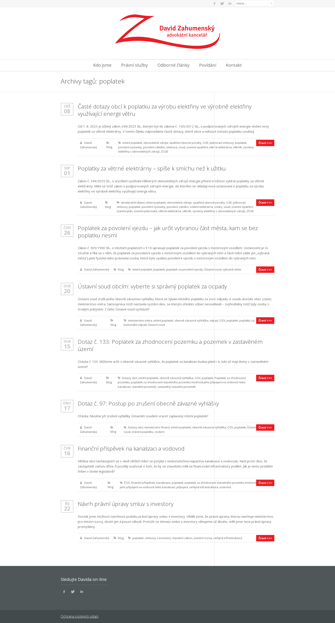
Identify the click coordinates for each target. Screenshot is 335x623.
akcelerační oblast (132, 202)
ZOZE (164, 151)
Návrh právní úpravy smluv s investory (125, 502)
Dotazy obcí (129, 377)
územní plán (124, 211)
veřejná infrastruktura (203, 485)
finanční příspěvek (143, 481)
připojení (182, 485)
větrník (237, 147)
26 (67, 232)
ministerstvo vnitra (140, 320)
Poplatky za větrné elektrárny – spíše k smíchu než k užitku (151, 168)
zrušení (159, 430)
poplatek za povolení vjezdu (184, 269)
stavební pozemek (144, 385)
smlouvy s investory (158, 536)
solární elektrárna (201, 206)
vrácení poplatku (142, 430)
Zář (67, 106)
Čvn (67, 227)
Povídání (207, 65)
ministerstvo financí (157, 426)
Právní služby (134, 65)
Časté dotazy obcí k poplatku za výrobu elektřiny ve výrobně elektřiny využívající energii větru (164, 110)
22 (67, 506)
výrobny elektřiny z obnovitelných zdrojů (218, 211)
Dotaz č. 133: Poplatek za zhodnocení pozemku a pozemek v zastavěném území (170, 344)
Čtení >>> (265, 143)
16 (67, 451)
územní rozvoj (202, 536)
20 (67, 290)
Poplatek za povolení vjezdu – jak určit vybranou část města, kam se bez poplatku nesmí (168, 230)
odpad (214, 320)
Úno (67, 402)
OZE (205, 143)
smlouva (171, 147)
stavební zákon (182, 536)
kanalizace (163, 481)
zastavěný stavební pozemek (176, 385)
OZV (222, 320)
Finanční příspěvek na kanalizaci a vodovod (131, 447)
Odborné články (173, 65)
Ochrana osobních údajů (79, 614)
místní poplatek (132, 143)
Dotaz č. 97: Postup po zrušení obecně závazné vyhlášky (148, 402)
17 (67, 406)
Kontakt (234, 65)
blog (109, 147)
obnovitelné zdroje (155, 143)
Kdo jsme (102, 65)
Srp (67, 167)
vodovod (225, 485)
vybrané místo (231, 269)
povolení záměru (154, 147)
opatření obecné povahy (185, 143)
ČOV (126, 481)
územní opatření (197, 147)
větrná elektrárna (220, 147)
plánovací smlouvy (221, 143)
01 (67, 172)
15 (67, 345)
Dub (67, 285)
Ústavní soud (212, 269)
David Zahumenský (96, 269)
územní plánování (145, 211)
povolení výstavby (130, 147)
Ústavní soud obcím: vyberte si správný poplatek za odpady (152, 285)
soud (181, 147)
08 (67, 111)
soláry (218, 206)
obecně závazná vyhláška (191, 320)
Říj (67, 502)
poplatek (240, 143)
